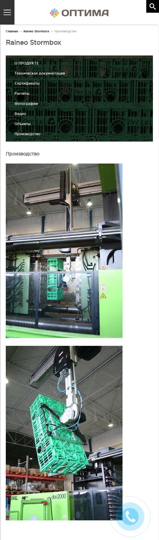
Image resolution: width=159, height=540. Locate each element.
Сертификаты (27, 83)
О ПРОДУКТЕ (26, 63)
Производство (27, 134)
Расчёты (22, 93)
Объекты (22, 124)
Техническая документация (39, 73)
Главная (12, 31)
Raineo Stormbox (36, 31)
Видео (20, 114)
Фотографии (26, 103)
